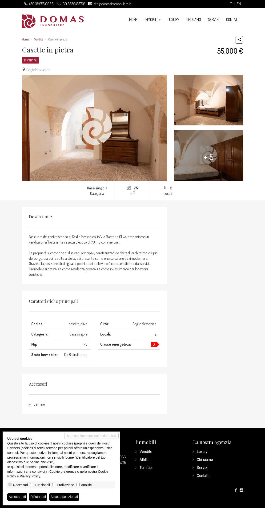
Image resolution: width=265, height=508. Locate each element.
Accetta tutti (17, 497)
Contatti (233, 19)
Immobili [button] (153, 19)
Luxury (173, 19)
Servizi (213, 19)
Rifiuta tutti (38, 497)
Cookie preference (62, 471)
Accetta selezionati (64, 497)
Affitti (144, 459)
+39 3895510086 (41, 3)
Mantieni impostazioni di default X (91, 436)
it (230, 3)
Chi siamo (193, 19)
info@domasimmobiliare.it (112, 3)
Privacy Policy (30, 476)
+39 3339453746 (73, 3)
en (239, 3)
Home (133, 19)
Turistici (146, 467)
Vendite (38, 39)
